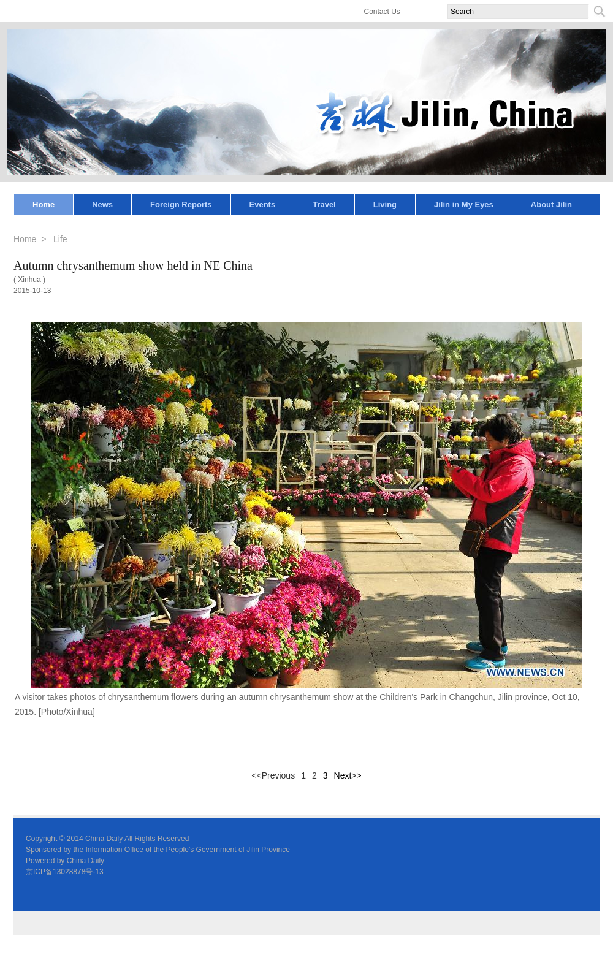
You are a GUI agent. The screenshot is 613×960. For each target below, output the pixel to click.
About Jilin (551, 204)
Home (43, 204)
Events (262, 204)
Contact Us (382, 11)
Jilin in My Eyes (463, 204)
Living (385, 204)
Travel (324, 204)
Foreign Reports (180, 204)
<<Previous (273, 775)
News (102, 204)
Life (60, 239)
